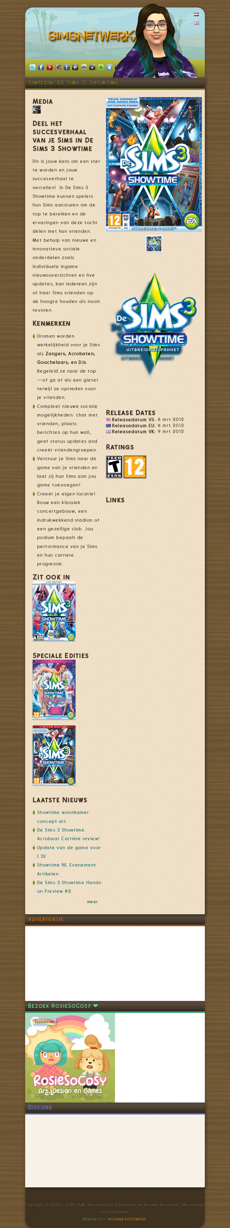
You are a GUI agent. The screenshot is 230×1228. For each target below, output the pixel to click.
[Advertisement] (70, 963)
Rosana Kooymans (127, 1219)
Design (89, 1219)
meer (92, 901)
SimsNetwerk (93, 37)
